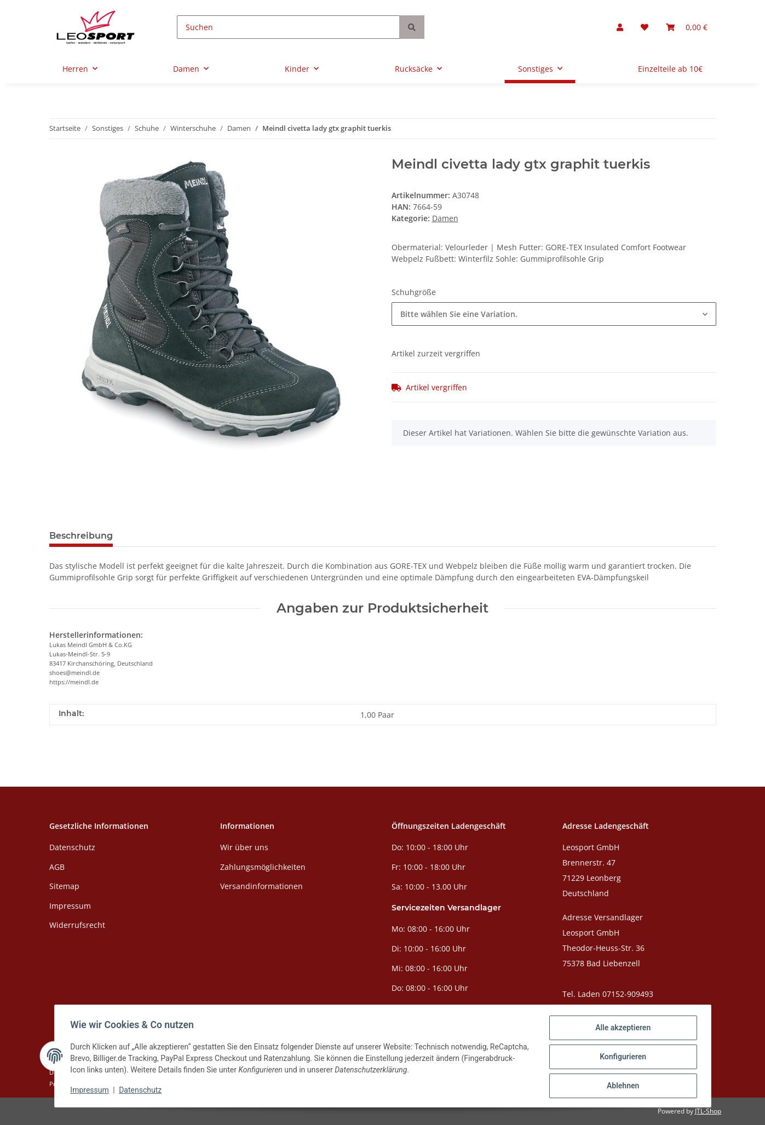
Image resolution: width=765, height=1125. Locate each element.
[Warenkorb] (686, 27)
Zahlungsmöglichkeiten (263, 867)
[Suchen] (288, 27)
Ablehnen (621, 1086)
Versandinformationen (261, 886)
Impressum (70, 906)
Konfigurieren (621, 1057)
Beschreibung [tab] (81, 535)
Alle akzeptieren (621, 1029)
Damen (445, 218)
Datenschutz (72, 847)
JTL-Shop (708, 1111)
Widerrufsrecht (77, 925)
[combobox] (554, 314)
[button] (620, 27)
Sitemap (64, 886)
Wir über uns (244, 847)
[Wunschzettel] (644, 27)
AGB (57, 867)
